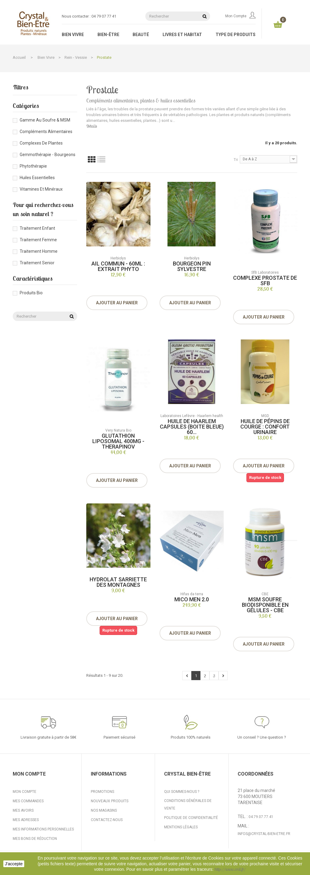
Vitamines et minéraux (41, 189)
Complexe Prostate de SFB (265, 280)
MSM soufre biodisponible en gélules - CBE (265, 604)
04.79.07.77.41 (261, 817)
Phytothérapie (33, 166)
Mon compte (240, 16)
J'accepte (14, 863)
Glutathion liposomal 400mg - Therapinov (118, 441)
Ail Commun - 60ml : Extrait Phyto (118, 266)
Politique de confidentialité (191, 818)
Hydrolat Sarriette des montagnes (118, 582)
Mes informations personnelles (43, 829)
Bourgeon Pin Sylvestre (192, 266)
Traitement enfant (37, 228)
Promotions (102, 792)
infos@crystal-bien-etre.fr (264, 834)
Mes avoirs (23, 810)
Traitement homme (39, 251)
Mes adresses (26, 820)
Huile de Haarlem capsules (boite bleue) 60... (192, 426)
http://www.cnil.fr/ (230, 869)
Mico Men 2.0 (191, 599)
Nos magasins (104, 810)
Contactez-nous (107, 820)
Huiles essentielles (37, 177)
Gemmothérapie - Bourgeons (47, 154)
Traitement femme (38, 239)
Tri (236, 160)
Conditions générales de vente (188, 804)
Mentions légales (181, 827)
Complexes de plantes (41, 143)
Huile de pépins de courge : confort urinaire (265, 426)
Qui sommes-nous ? (181, 792)
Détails (91, 126)
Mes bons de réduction (35, 839)
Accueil (19, 57)
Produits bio (31, 292)
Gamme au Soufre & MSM (45, 120)
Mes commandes (28, 801)
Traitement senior (37, 262)
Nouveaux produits (109, 801)
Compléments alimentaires (46, 131)
